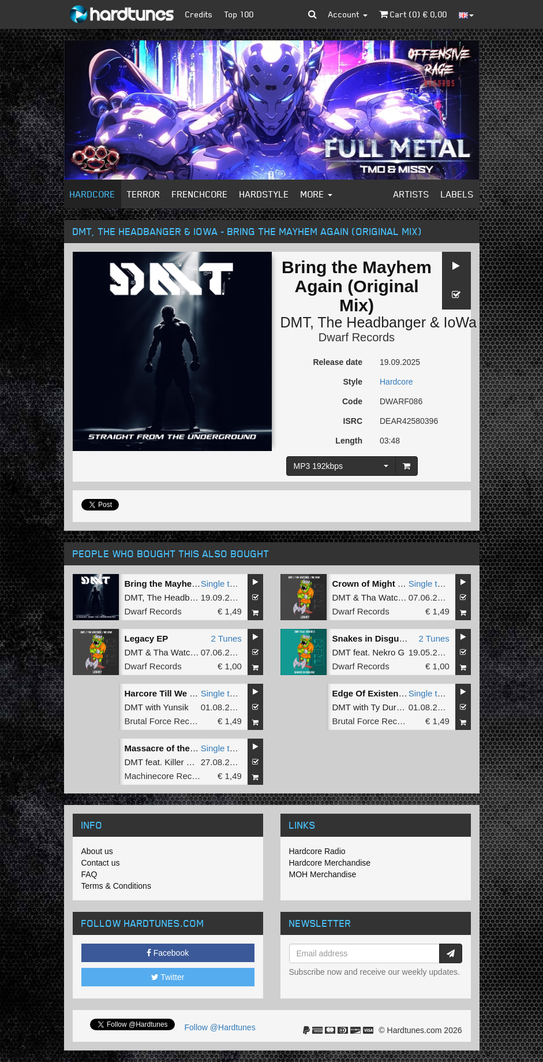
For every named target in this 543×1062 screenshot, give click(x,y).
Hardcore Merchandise (330, 862)
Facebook (168, 952)
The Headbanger (371, 322)
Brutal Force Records (166, 721)
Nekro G (388, 652)
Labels (457, 194)
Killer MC (182, 762)
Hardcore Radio (317, 851)
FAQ (89, 874)
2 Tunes (226, 638)
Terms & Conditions (116, 885)
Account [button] (348, 14)
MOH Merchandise (323, 874)
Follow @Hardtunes (220, 1027)
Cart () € (413, 14)
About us (97, 851)
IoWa (460, 322)
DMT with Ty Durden (371, 707)
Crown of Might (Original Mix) (392, 583)
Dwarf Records (357, 337)
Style (352, 381)
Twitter (168, 977)
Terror (143, 194)
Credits (199, 14)
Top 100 (239, 14)
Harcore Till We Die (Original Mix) (193, 693)
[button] (312, 14)
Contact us (100, 862)
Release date (337, 362)
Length (348, 440)
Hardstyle (264, 194)
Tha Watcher (385, 597)
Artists (411, 194)
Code (352, 401)
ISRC (352, 421)
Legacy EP (146, 638)
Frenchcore (200, 194)
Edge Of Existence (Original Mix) (399, 693)
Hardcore (92, 194)
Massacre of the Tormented (181, 748)
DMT (295, 322)
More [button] (316, 194)
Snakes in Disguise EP (378, 638)
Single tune (222, 583)
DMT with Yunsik (157, 707)
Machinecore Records (167, 776)
